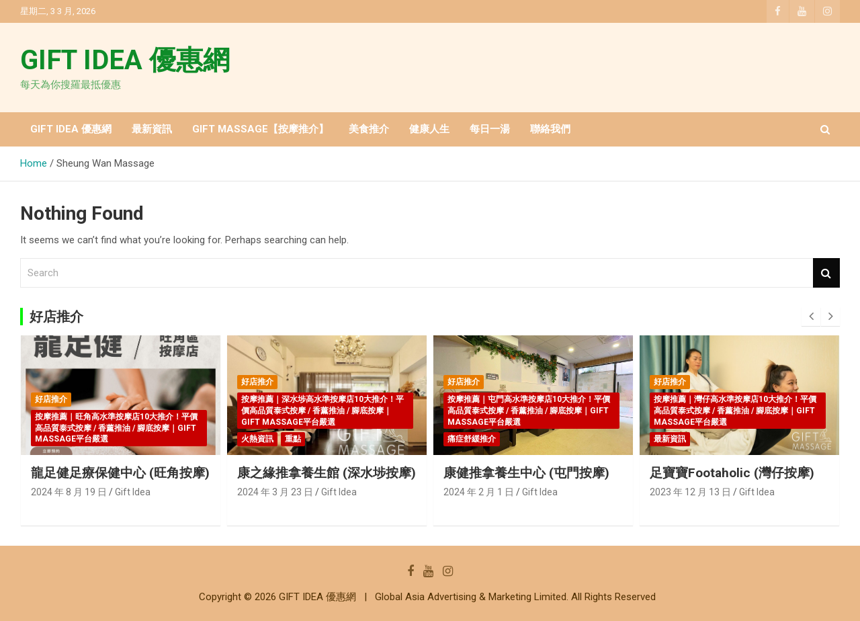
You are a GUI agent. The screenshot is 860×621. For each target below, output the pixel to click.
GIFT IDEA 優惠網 (125, 60)
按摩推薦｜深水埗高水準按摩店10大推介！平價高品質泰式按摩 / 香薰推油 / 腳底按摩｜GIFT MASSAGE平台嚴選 (322, 411)
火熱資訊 (257, 439)
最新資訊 (152, 129)
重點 (293, 439)
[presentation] (811, 316)
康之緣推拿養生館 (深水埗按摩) (326, 473)
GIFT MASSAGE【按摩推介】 (260, 129)
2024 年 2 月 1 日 (478, 492)
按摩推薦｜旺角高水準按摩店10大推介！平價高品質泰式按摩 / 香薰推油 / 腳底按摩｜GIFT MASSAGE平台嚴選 (116, 428)
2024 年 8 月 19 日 (69, 492)
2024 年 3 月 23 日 (275, 492)
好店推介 (51, 399)
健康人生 (429, 129)
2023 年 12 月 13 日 (690, 492)
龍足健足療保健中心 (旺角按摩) (120, 473)
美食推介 (369, 129)
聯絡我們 (550, 129)
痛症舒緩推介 (471, 439)
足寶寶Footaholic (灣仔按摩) (732, 473)
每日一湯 (490, 129)
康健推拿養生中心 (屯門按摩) (526, 473)
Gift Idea (132, 492)
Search (826, 273)
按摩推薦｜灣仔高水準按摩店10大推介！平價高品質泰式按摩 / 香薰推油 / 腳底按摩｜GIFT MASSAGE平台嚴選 (735, 411)
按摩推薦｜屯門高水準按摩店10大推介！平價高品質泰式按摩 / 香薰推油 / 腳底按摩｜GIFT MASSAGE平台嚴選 (528, 411)
